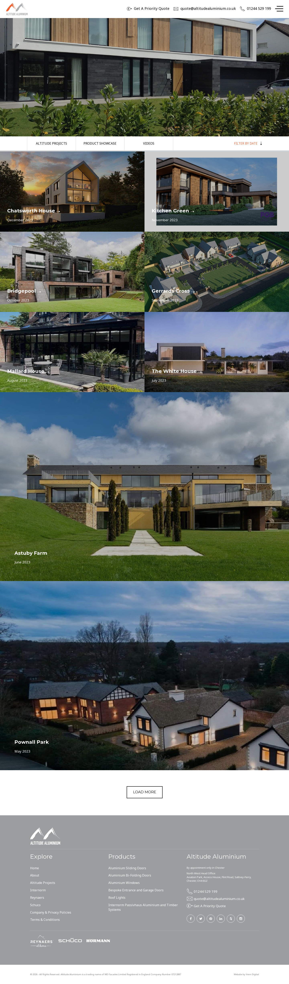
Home (34, 868)
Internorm (38, 890)
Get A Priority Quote (151, 8)
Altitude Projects (51, 143)
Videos (149, 143)
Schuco (35, 905)
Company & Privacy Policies (50, 912)
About (34, 875)
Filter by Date (247, 143)
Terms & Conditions (45, 919)
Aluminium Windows (124, 883)
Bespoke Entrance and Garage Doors (136, 890)
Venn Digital (252, 974)
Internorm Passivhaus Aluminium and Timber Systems (143, 907)
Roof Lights (116, 897)
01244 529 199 (259, 8)
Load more (144, 792)
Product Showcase (100, 143)
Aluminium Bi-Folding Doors (129, 875)
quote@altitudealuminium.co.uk (208, 8)
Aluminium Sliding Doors (127, 868)
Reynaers (37, 897)
